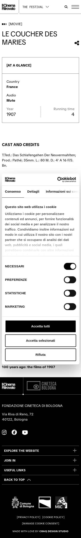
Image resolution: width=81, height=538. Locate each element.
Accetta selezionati (40, 340)
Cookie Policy (53, 517)
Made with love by (40, 531)
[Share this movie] (77, 43)
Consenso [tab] (13, 191)
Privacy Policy (28, 517)
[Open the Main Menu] (75, 7)
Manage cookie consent (40, 523)
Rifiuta (40, 354)
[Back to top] (17, 479)
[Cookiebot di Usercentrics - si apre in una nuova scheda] (57, 179)
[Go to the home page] (8, 7)
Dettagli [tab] (33, 191)
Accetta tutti (40, 326)
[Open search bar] (66, 6)
